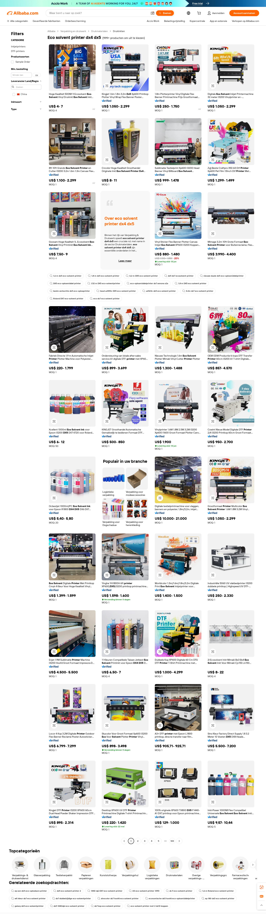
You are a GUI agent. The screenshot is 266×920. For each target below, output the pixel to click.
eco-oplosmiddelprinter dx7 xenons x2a (147, 283)
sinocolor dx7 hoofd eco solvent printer (118, 898)
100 (172, 841)
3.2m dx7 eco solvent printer (197, 291)
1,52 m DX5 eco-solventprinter (103, 283)
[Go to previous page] (124, 841)
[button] (152, 13)
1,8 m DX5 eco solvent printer (190, 283)
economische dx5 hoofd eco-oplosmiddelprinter (170, 898)
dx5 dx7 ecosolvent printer (179, 275)
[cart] (199, 13)
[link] (261, 887)
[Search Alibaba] (98, 13)
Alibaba (51, 31)
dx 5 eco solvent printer (179, 891)
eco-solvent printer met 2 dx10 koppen (147, 906)
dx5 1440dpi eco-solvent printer (67, 906)
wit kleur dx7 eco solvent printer (28, 898)
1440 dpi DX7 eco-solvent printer (104, 891)
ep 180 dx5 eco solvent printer (218, 898)
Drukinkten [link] (119, 31)
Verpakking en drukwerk (73, 31)
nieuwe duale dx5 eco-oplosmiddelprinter (222, 275)
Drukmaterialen (99, 31)
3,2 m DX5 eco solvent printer (142, 275)
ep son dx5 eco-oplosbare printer (29, 891)
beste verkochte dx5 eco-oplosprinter (70, 291)
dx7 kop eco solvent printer (106, 906)
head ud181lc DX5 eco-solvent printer (116, 291)
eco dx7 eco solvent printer (105, 298)
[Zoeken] (165, 13)
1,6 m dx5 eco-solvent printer (65, 275)
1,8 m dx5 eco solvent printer (103, 275)
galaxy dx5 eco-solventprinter (27, 906)
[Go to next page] (179, 841)
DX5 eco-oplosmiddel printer (65, 283)
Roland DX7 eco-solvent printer (66, 298)
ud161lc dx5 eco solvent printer (159, 291)
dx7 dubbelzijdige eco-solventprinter (71, 898)
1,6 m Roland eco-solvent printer (216, 891)
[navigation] (26, 436)
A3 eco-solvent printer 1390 (144, 891)
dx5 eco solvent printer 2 (67, 891)
